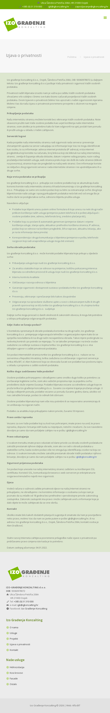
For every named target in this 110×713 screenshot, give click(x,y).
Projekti (14, 638)
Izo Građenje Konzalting (34, 608)
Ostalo (13, 684)
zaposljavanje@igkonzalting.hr (91, 6)
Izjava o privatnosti (20, 644)
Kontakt (14, 650)
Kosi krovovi (16, 672)
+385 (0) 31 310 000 (23, 601)
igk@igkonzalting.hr (58, 6)
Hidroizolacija (17, 667)
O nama (14, 627)
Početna (71, 56)
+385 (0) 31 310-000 (32, 6)
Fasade (14, 678)
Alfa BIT (76, 705)
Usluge (13, 633)
